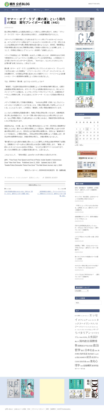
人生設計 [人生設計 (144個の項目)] (93, 336)
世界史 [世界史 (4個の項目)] (85, 337)
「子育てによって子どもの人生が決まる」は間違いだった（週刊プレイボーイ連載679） (86, 208)
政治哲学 (55, 177)
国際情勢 (48, 177)
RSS (29, 409)
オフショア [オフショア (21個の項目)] (82, 320)
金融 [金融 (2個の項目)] (81, 366)
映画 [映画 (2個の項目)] (96, 350)
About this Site (94, 3)
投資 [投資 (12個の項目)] (91, 346)
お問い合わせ (9, 409)
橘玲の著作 (15, 9)
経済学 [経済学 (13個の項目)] (94, 357)
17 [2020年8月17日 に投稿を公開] (76, 135)
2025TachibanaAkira (63, 409)
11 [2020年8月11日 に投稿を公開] (80, 132)
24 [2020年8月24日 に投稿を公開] (76, 139)
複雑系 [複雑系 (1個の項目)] (88, 361)
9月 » (81, 145)
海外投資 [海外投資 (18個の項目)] (83, 354)
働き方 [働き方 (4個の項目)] (77, 341)
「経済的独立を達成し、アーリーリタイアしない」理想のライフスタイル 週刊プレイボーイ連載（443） (52, 194)
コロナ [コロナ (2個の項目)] (89, 320)
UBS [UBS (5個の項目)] (78, 315)
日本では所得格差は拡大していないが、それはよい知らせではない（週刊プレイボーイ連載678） (86, 228)
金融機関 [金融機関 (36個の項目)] (87, 365)
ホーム (6, 9)
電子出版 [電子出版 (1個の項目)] (83, 368)
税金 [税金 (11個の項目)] (78, 357)
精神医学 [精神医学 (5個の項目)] (83, 357)
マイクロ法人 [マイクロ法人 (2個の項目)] (88, 329)
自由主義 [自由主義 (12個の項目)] (82, 361)
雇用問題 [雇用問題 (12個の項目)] (95, 366)
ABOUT (47, 9)
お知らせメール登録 (20, 409)
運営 (47, 409)
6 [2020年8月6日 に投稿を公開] (87, 129)
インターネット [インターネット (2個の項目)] (85, 315)
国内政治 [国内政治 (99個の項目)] (84, 341)
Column (9, 177)
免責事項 (53, 409)
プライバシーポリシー (38, 409)
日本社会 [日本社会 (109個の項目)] (90, 350)
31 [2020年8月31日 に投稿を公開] (76, 142)
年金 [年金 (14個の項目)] (87, 346)
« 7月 (76, 145)
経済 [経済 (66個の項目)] (88, 357)
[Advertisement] (52, 391)
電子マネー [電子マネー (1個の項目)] (77, 368)
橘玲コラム (37, 9)
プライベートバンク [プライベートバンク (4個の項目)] (85, 327)
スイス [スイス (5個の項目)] (94, 320)
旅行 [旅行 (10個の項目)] (82, 350)
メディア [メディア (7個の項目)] (95, 329)
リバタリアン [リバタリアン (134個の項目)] (83, 332)
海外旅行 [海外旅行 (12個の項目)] (91, 354)
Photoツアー (26, 9)
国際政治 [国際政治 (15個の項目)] (81, 346)
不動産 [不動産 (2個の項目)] (81, 337)
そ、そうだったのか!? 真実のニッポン (26, 177)
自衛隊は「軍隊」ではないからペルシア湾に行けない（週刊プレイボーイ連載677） (86, 248)
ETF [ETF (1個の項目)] (76, 315)
